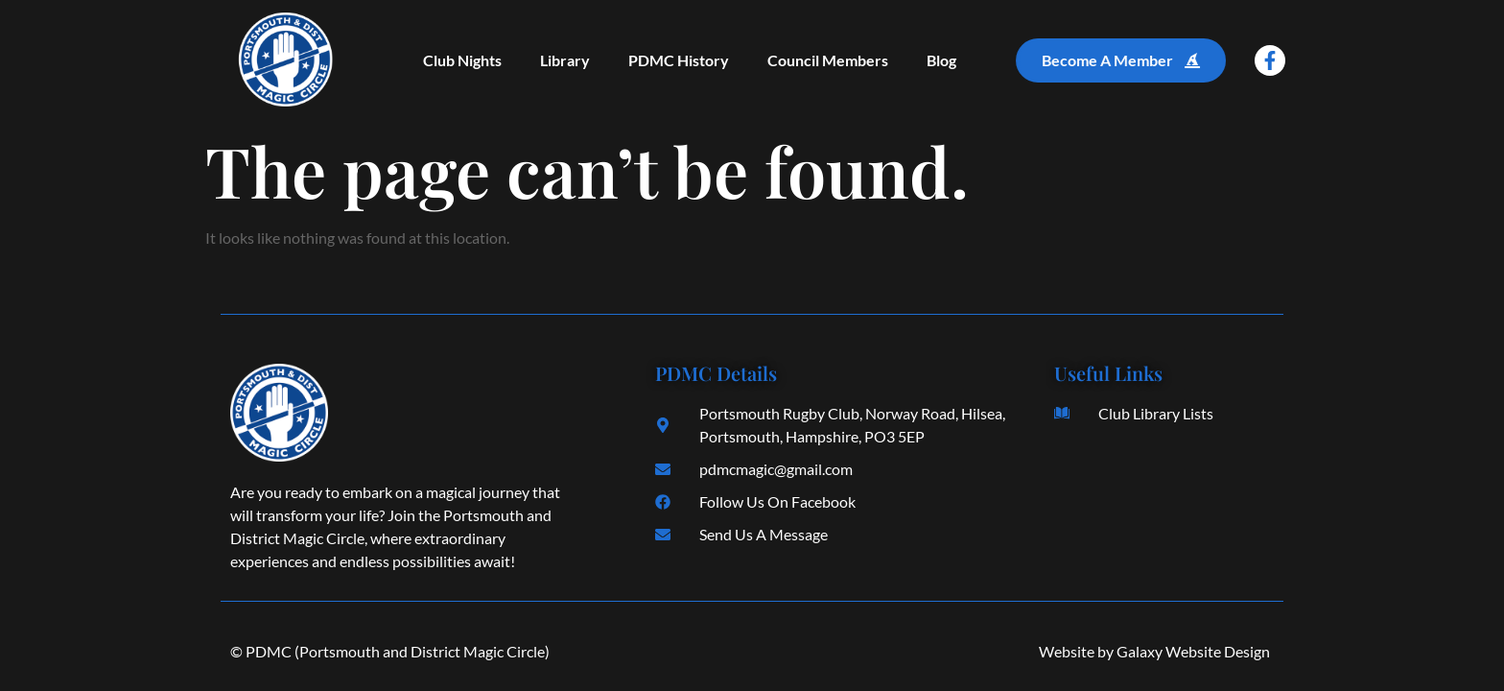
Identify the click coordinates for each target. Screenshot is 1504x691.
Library (565, 60)
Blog (941, 60)
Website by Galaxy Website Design (1154, 651)
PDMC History (678, 60)
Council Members (827, 60)
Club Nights (462, 60)
